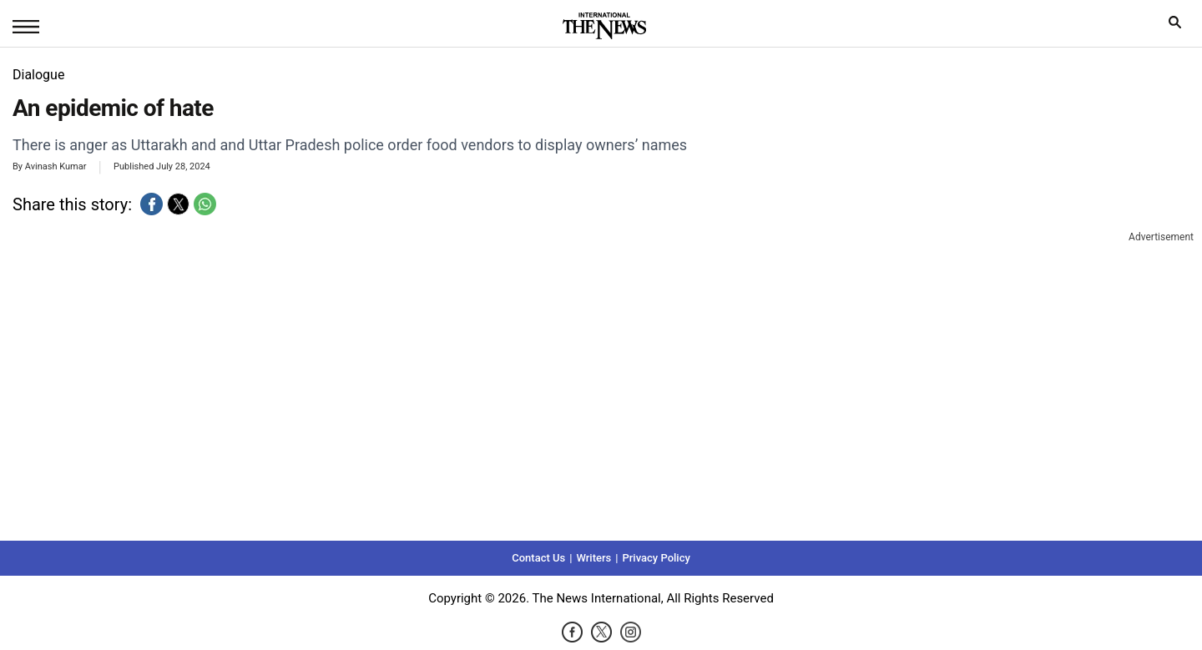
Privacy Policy (655, 558)
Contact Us (538, 558)
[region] (601, 383)
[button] (151, 204)
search (1179, 26)
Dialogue (38, 75)
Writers (593, 558)
